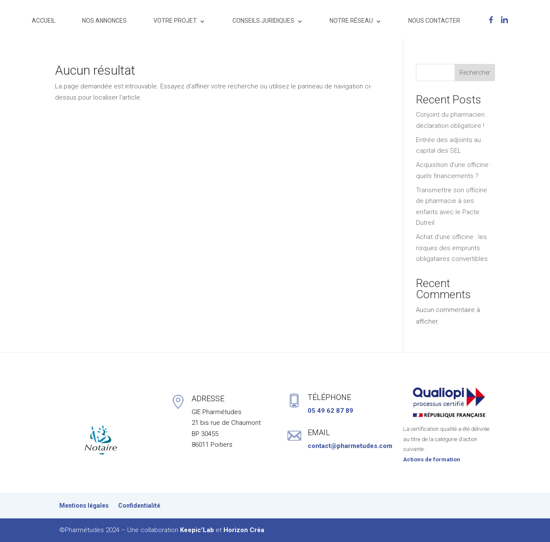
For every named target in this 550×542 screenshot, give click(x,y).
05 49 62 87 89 (330, 411)
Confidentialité (139, 506)
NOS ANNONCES (104, 20)
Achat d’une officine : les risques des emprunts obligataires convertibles (452, 248)
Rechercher (474, 72)
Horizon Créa (243, 530)
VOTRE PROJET (175, 20)
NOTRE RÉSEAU (351, 20)
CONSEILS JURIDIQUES (263, 20)
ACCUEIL (43, 20)
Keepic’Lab (197, 530)
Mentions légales (84, 506)
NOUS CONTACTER (434, 20)
